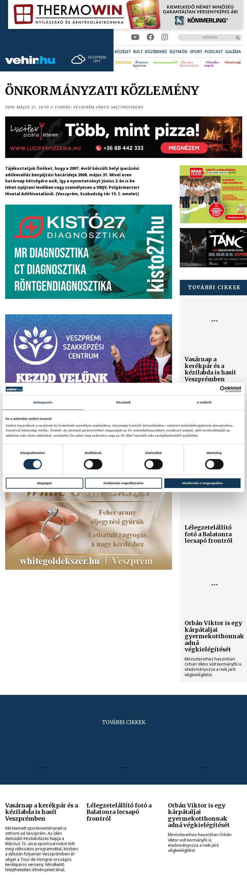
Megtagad (44, 483)
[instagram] (164, 37)
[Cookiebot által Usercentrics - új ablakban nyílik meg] (213, 389)
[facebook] (150, 37)
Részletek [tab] (123, 402)
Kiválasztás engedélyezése (123, 483)
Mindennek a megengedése (202, 483)
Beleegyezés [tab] (42, 402)
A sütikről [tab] (204, 402)
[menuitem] (122, 52)
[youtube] (135, 37)
